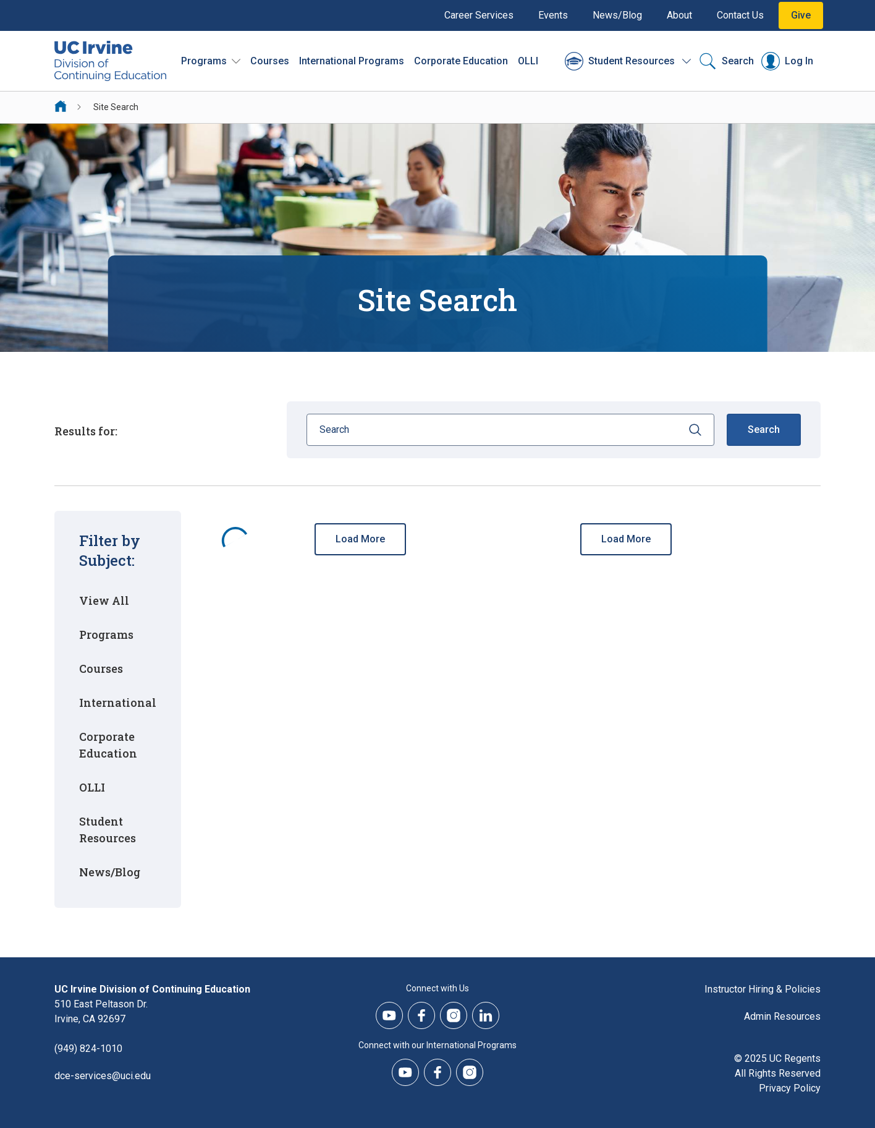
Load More (360, 539)
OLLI (528, 61)
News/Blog (617, 15)
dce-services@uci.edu (102, 1076)
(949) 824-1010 (88, 1048)
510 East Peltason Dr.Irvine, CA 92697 (101, 1011)
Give (801, 15)
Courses (269, 61)
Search (764, 429)
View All (104, 600)
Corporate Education (108, 745)
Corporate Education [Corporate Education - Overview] (461, 61)
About (679, 15)
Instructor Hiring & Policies (762, 989)
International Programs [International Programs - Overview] (351, 61)
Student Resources (107, 829)
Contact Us (740, 15)
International (117, 702)
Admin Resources (782, 1016)
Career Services (479, 15)
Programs (106, 634)
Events (553, 15)
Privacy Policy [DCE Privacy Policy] (790, 1088)
